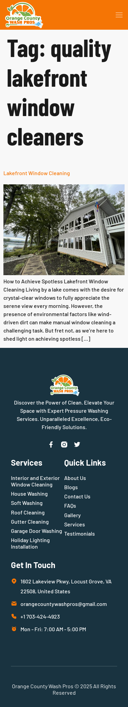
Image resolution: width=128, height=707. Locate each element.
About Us (75, 478)
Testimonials (79, 533)
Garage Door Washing (36, 530)
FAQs (70, 505)
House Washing (29, 493)
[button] (119, 15)
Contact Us (77, 496)
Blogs (71, 487)
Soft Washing (27, 502)
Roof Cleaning (28, 512)
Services (74, 524)
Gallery (72, 515)
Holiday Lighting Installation (30, 543)
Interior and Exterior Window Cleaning (35, 481)
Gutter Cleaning (30, 521)
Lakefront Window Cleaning (36, 173)
